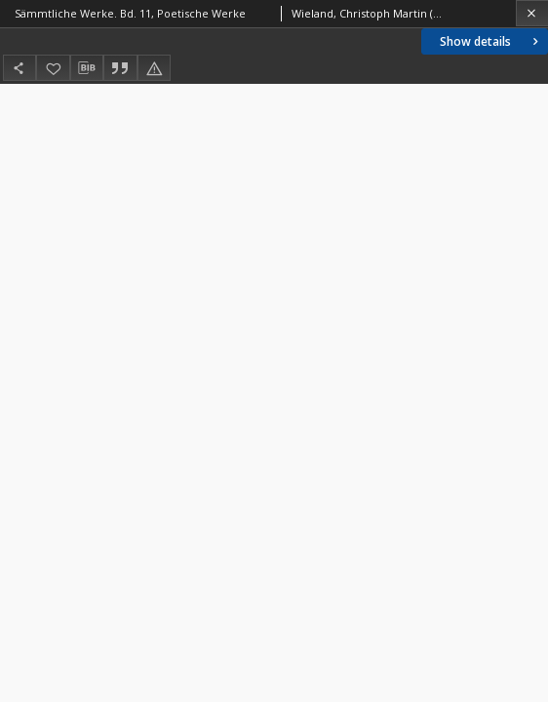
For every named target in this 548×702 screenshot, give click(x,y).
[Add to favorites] (52, 68)
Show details (491, 41)
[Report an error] (154, 68)
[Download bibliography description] (86, 68)
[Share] (19, 68)
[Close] (532, 13)
